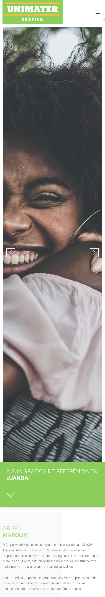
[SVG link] (32, 11)
